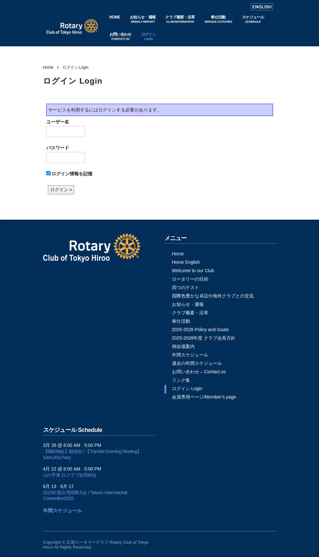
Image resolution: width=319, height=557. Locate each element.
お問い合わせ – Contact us (199, 371)
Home (48, 67)
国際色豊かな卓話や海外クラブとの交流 (213, 295)
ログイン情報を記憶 (69, 173)
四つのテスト (185, 287)
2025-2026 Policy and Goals (200, 329)
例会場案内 (183, 346)
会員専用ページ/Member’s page (204, 397)
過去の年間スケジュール (197, 363)
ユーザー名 (65, 128)
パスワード (65, 154)
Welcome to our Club (193, 270)
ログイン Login (187, 388)
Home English (186, 262)
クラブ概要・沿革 (190, 312)
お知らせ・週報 (188, 304)
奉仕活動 (181, 321)
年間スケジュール (190, 354)
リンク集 (181, 380)
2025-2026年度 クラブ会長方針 (204, 338)
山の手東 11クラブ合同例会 (70, 475)
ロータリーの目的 (190, 279)
